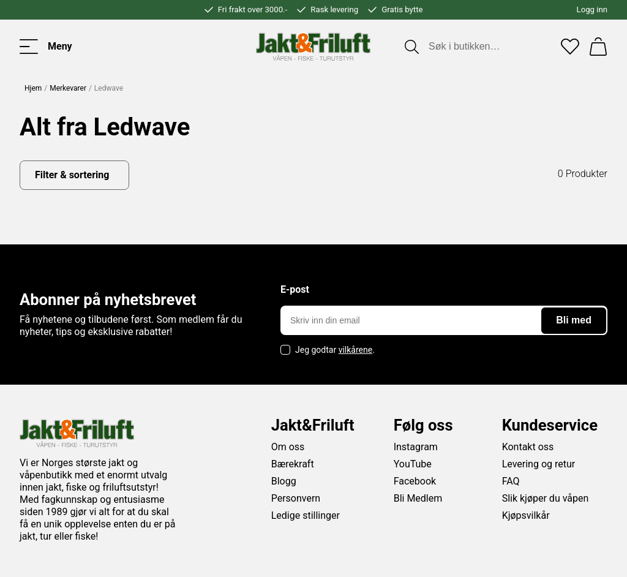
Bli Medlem (418, 498)
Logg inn (592, 9)
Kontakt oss (528, 447)
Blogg (283, 481)
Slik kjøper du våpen (545, 498)
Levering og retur (539, 464)
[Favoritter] (570, 46)
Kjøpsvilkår (526, 515)
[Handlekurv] (598, 46)
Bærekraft (292, 464)
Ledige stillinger (305, 515)
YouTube (413, 464)
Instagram (416, 447)
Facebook (415, 481)
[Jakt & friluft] (313, 46)
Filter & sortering (72, 175)
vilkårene (356, 350)
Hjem (33, 88)
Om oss (288, 447)
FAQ (511, 481)
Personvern (296, 498)
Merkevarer (68, 88)
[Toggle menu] (46, 46)
